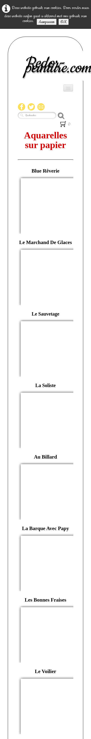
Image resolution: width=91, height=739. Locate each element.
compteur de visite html (45, 699)
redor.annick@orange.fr (45, 677)
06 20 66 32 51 (52, 655)
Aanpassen (47, 21)
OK (63, 21)
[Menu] (68, 87)
